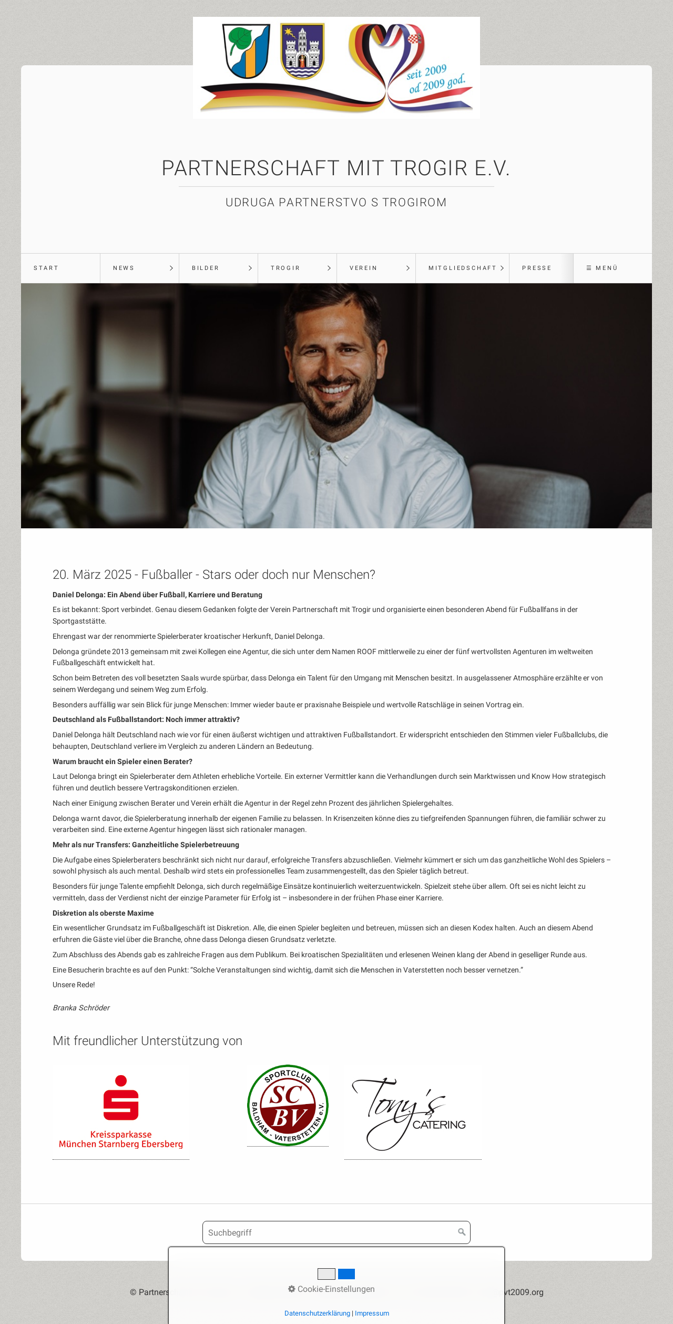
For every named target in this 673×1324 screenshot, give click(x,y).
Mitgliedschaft (463, 268)
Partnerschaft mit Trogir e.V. (336, 168)
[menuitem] (60, 268)
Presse (537, 268)
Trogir (286, 268)
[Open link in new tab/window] (121, 1112)
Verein (364, 268)
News (124, 268)
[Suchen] (462, 1232)
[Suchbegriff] (336, 1232)
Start (46, 268)
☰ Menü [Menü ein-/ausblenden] (602, 268)
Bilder (206, 268)
